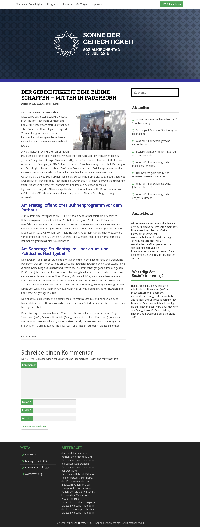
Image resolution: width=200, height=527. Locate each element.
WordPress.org (33, 474)
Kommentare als (37, 467)
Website (26, 418)
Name (26, 402)
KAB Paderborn (172, 4)
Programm (53, 4)
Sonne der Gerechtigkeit (29, 4)
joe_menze (54, 103)
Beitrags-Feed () (36, 461)
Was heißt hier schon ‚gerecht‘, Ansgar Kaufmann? (151, 196)
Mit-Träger (82, 4)
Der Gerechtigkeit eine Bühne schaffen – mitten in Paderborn (150, 174)
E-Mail (26, 410)
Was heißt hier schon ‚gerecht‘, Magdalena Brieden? (151, 164)
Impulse (67, 4)
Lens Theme (78, 522)
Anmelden (30, 454)
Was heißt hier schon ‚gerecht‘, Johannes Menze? (151, 185)
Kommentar (29, 365)
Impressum (97, 4)
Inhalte (34, 336)
